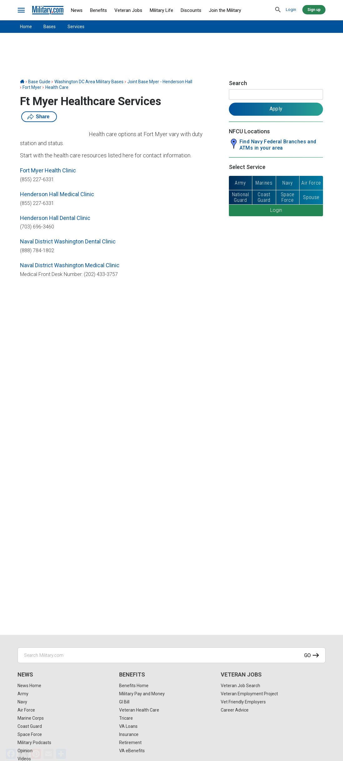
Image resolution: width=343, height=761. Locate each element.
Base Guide (39, 81)
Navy (22, 701)
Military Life (161, 10)
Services (76, 26)
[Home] (22, 81)
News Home (29, 685)
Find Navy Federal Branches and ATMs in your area (278, 145)
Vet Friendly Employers (243, 701)
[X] (23, 754)
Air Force (26, 709)
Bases (49, 26)
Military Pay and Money (142, 693)
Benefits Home (134, 685)
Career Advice (235, 709)
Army (23, 693)
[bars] (21, 10)
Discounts (191, 10)
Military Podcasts (34, 742)
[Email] (48, 754)
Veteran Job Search (240, 685)
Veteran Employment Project (249, 693)
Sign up (313, 10)
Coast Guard (30, 726)
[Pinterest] (36, 754)
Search (238, 83)
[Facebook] (11, 754)
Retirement (130, 742)
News (77, 10)
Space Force (30, 734)
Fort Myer (32, 87)
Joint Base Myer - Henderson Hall (159, 81)
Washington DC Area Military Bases (89, 81)
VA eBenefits (132, 750)
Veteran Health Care (139, 709)
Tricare (126, 718)
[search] (278, 10)
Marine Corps (31, 718)
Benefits (98, 10)
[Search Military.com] (171, 655)
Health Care (56, 87)
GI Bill (124, 701)
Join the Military (225, 10)
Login (291, 9)
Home (26, 26)
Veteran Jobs (128, 10)
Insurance (129, 734)
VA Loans (128, 726)
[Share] (61, 754)
